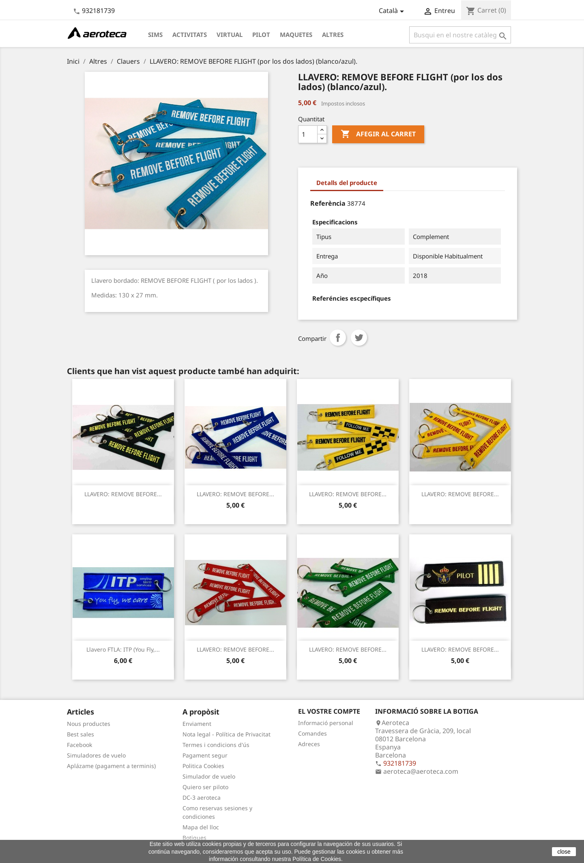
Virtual (230, 34)
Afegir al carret (378, 134)
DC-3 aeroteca (201, 797)
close (564, 851)
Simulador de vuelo (208, 776)
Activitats (189, 34)
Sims (155, 34)
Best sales (80, 734)
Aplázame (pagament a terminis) (111, 766)
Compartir (338, 337)
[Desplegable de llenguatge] (393, 11)
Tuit (359, 337)
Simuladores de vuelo (96, 755)
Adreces (309, 744)
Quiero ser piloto (205, 787)
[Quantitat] (308, 134)
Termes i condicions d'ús (215, 745)
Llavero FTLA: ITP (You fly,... (123, 649)
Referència (328, 203)
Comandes (312, 733)
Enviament (196, 723)
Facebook (79, 745)
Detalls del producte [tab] (346, 183)
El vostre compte (329, 711)
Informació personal (325, 723)
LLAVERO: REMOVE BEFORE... (123, 494)
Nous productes (88, 723)
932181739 (98, 10)
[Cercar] (460, 34)
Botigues (194, 837)
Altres (333, 34)
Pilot (261, 34)
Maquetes (296, 34)
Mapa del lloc (200, 827)
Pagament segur (205, 755)
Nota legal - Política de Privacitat (226, 734)
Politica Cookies (203, 766)
